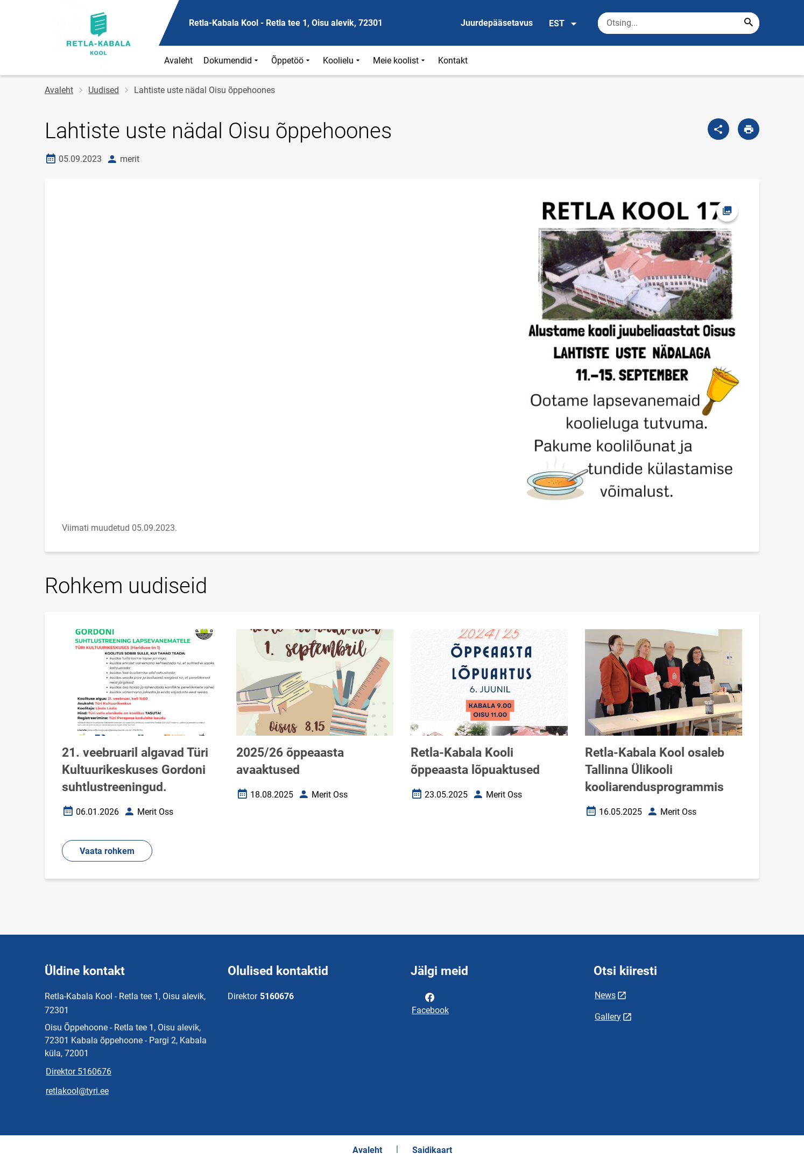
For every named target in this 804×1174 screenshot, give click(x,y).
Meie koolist (400, 60)
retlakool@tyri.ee (77, 1091)
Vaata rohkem (107, 851)
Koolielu (342, 60)
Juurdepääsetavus (497, 23)
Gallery (608, 1017)
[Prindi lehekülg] (748, 129)
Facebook (430, 1003)
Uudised (103, 90)
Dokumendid (231, 60)
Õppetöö (291, 60)
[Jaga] (718, 129)
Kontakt (453, 60)
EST (563, 23)
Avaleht (178, 60)
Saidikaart (432, 1150)
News (605, 995)
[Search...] (748, 23)
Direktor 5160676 (78, 1071)
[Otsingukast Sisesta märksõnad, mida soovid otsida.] (678, 23)
